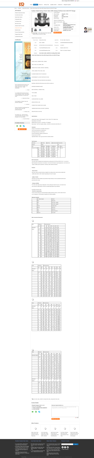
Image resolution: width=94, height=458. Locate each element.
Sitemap (66, 449)
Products (35, 4)
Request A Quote (67, 4)
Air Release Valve (18, 21)
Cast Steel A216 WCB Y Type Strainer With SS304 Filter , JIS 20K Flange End (53, 448)
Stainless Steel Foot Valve (19, 25)
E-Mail (63, 449)
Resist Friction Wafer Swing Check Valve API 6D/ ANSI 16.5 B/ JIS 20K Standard (74, 434)
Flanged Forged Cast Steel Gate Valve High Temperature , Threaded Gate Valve (37, 448)
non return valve (36, 399)
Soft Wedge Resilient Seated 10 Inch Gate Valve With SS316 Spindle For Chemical (21, 449)
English (78, 0)
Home (31, 4)
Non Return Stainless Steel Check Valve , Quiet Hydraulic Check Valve (64, 434)
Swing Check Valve (25, 8)
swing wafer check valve (55, 399)
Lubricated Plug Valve (19, 36)
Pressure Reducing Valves (19, 32)
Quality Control (53, 4)
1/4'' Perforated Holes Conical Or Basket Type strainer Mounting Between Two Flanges (54, 444)
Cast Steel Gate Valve (36, 441)
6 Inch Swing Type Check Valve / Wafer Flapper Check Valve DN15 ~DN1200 (44, 434)
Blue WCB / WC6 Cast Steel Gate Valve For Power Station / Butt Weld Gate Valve (38, 444)
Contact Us (60, 4)
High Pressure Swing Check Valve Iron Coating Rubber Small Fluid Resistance (55, 434)
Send (76, 444)
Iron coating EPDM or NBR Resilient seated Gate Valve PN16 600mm (21, 444)
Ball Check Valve (18, 23)
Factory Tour (46, 4)
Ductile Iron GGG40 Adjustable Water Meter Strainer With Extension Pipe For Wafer (53, 450)
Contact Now (58, 32)
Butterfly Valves (17, 30)
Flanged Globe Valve (18, 34)
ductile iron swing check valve (45, 399)
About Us (41, 4)
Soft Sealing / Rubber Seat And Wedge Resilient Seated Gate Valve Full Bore (22, 447)
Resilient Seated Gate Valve (20, 12)
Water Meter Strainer (18, 17)
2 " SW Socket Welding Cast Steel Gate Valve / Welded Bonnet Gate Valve (38, 451)
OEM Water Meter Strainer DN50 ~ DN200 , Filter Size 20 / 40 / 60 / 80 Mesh (53, 454)
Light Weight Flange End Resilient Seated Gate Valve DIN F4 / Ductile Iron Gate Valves (22, 453)
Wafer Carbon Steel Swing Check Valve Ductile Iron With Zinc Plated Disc (35, 434)
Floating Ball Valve (18, 19)
